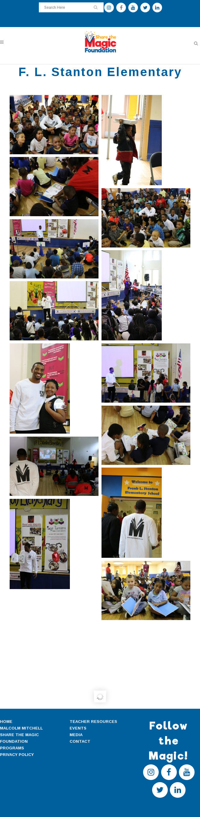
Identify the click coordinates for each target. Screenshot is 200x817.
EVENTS (78, 728)
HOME (6, 721)
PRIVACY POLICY (17, 754)
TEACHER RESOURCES (93, 721)
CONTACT (80, 741)
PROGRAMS (12, 748)
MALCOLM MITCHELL (21, 728)
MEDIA (76, 735)
